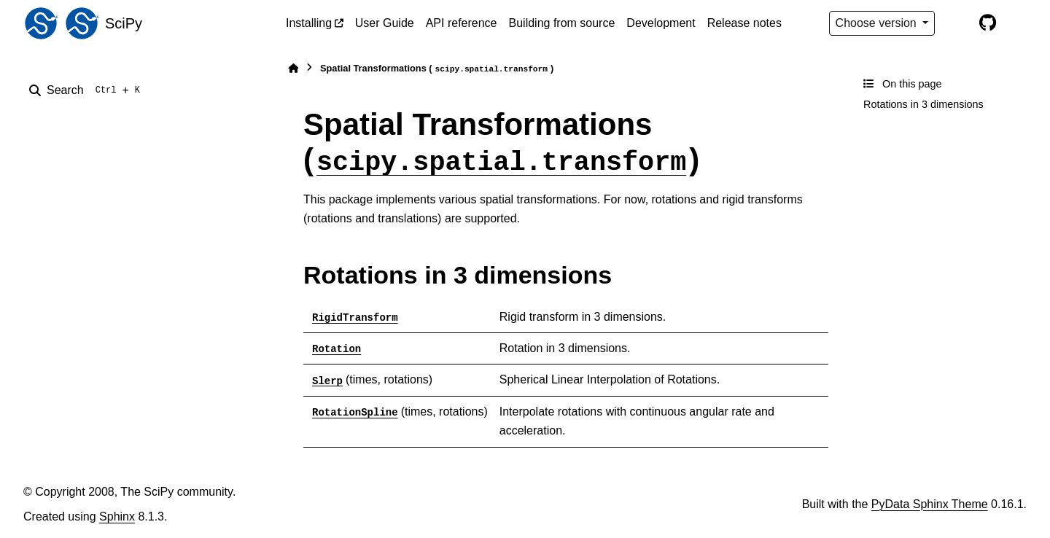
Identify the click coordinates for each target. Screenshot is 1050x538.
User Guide (384, 23)
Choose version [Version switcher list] (878, 23)
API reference (461, 23)
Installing (309, 23)
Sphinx (117, 516)
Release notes (744, 23)
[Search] (87, 90)
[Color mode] (956, 23)
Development (660, 23)
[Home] (293, 68)
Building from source (562, 23)
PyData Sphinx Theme (929, 504)
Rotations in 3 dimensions (923, 104)
